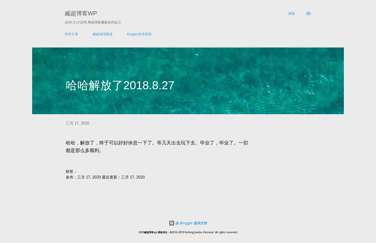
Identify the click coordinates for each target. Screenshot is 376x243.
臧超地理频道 (103, 34)
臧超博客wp (81, 13)
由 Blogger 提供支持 (188, 223)
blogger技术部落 (139, 34)
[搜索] (291, 13)
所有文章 (71, 34)
